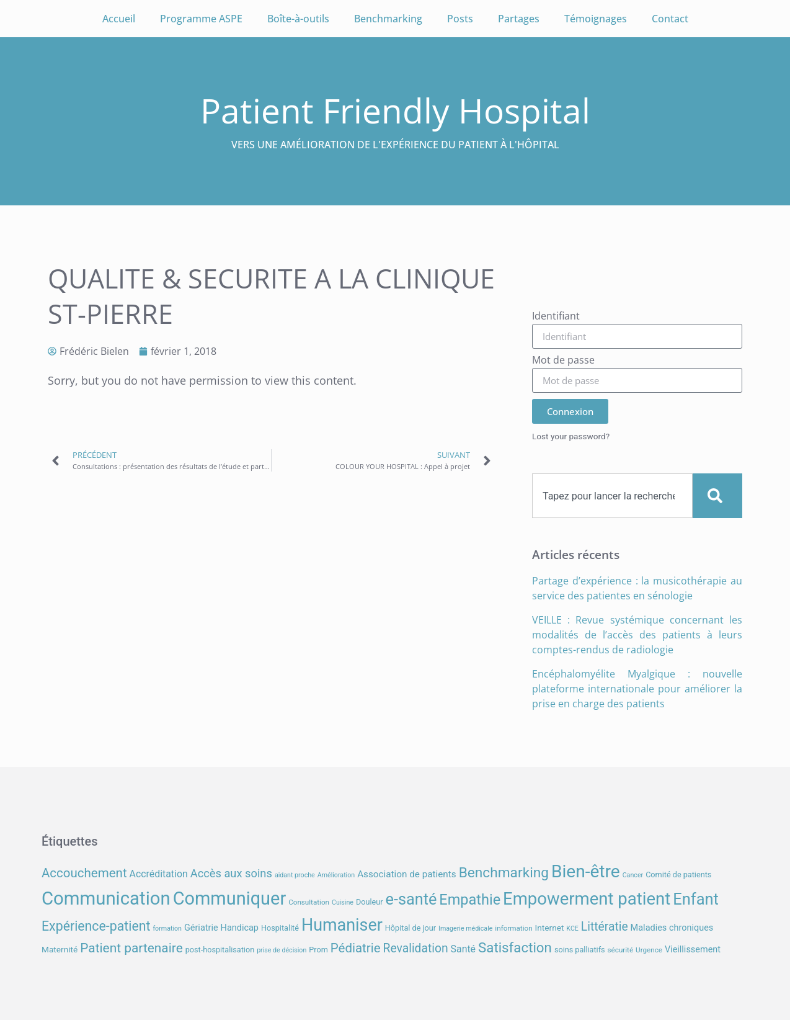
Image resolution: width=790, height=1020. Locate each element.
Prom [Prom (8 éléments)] (318, 949)
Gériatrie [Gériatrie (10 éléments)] (201, 928)
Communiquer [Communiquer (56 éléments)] (229, 898)
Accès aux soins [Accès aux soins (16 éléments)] (231, 873)
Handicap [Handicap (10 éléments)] (240, 928)
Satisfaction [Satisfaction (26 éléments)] (515, 947)
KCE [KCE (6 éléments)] (572, 928)
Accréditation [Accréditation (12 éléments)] (159, 874)
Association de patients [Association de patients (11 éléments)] (406, 874)
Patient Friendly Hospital (395, 110)
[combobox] (612, 495)
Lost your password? (571, 436)
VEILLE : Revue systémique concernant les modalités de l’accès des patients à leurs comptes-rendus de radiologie (637, 634)
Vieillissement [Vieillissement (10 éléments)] (693, 949)
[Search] (717, 495)
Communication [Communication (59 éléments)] (106, 898)
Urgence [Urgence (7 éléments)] (649, 950)
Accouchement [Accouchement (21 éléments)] (84, 873)
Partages (518, 18)
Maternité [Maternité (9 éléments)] (60, 949)
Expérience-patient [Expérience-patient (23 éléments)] (96, 926)
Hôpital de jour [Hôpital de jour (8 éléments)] (410, 928)
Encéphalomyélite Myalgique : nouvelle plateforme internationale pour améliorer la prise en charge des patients (637, 688)
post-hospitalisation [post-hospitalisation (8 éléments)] (219, 949)
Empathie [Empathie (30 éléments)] (469, 899)
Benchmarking (388, 18)
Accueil (118, 18)
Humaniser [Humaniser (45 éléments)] (342, 925)
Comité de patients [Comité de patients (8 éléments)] (678, 874)
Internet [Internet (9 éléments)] (549, 928)
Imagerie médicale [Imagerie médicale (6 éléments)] (465, 928)
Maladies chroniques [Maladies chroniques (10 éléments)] (672, 928)
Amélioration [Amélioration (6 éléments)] (336, 875)
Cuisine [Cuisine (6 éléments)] (342, 902)
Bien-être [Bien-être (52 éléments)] (585, 871)
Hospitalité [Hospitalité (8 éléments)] (280, 928)
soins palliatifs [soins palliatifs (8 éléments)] (579, 949)
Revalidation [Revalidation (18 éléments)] (415, 948)
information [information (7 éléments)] (513, 928)
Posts (460, 18)
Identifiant (556, 317)
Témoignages (595, 18)
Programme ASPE (201, 18)
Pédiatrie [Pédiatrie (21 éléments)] (356, 948)
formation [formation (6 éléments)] (167, 928)
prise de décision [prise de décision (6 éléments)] (281, 950)
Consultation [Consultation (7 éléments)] (308, 902)
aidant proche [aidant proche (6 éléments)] (295, 875)
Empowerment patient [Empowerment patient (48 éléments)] (586, 898)
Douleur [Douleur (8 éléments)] (369, 901)
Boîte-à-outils (298, 18)
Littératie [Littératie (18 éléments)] (604, 926)
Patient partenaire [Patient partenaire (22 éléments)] (131, 948)
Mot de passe (563, 361)
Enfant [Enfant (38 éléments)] (696, 899)
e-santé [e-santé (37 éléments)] (411, 899)
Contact (670, 18)
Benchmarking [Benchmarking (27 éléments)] (504, 872)
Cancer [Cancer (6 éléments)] (633, 875)
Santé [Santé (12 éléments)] (463, 949)
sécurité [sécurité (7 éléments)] (621, 950)
